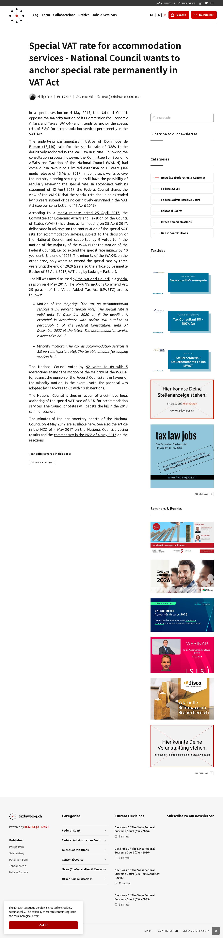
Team (46, 15)
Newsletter (206, 14)
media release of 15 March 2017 (54, 173)
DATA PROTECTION (168, 931)
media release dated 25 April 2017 (88, 213)
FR (158, 15)
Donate (181, 14)
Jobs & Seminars (104, 15)
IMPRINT (148, 931)
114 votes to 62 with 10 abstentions (76, 388)
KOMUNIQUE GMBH (36, 827)
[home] (16, 14)
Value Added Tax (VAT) (43, 462)
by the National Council (91, 279)
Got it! (43, 925)
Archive (83, 15)
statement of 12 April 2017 (51, 189)
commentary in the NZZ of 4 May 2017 (85, 435)
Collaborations (64, 15)
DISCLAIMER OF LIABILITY (196, 931)
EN (165, 15)
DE (152, 15)
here (91, 424)
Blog (35, 15)
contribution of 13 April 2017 (72, 205)
